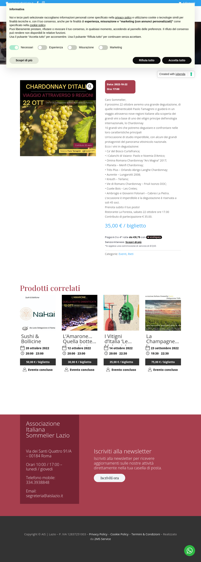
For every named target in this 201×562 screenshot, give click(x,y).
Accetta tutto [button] (176, 60)
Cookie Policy (119, 534)
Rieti (130, 254)
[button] (89, 86)
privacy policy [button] (123, 17)
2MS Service (102, 539)
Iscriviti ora (109, 478)
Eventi (122, 254)
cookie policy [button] (37, 25)
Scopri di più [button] (24, 60)
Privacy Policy (98, 534)
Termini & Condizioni (146, 534)
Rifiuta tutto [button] (146, 60)
